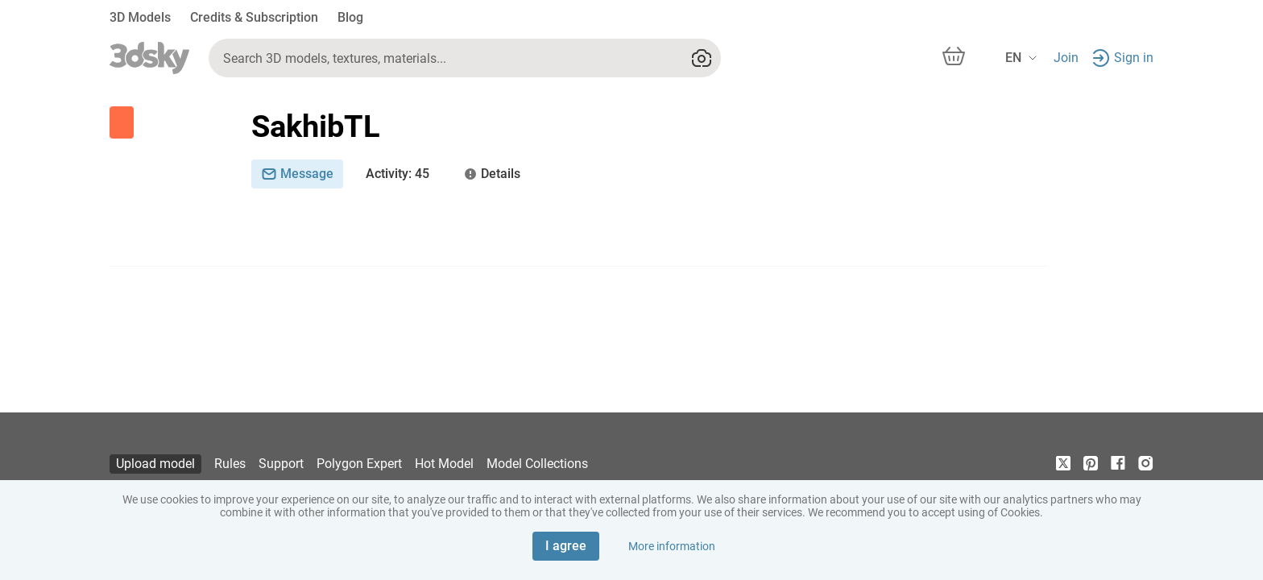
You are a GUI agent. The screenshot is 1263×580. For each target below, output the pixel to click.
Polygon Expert (359, 463)
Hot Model (444, 463)
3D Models (140, 17)
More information (671, 546)
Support (281, 463)
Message (297, 173)
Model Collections (537, 463)
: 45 (397, 174)
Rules (230, 463)
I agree (565, 545)
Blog (350, 17)
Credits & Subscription (254, 17)
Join (1066, 57)
